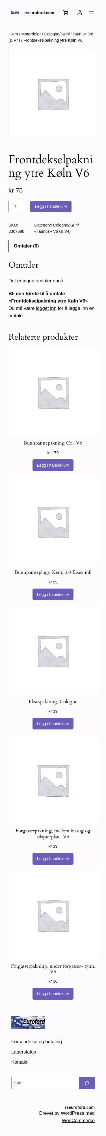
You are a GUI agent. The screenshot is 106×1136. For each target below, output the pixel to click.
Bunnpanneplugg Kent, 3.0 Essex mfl (53, 572)
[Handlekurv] (66, 13)
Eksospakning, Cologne (53, 702)
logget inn (46, 308)
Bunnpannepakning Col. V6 (53, 443)
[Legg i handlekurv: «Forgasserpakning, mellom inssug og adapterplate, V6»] (53, 859)
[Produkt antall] (17, 207)
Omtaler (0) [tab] (26, 246)
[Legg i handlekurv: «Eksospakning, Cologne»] (53, 724)
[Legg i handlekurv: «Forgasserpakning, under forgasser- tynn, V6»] (53, 994)
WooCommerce (78, 1120)
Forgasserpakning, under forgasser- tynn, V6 (53, 969)
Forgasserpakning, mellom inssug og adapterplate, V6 (53, 833)
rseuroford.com (39, 12)
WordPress (72, 1113)
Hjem (13, 34)
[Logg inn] (80, 13)
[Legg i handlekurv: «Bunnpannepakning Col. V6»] (53, 465)
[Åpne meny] (91, 12)
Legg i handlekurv (51, 206)
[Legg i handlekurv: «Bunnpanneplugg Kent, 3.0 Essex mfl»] (53, 594)
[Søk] (87, 1083)
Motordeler (31, 34)
